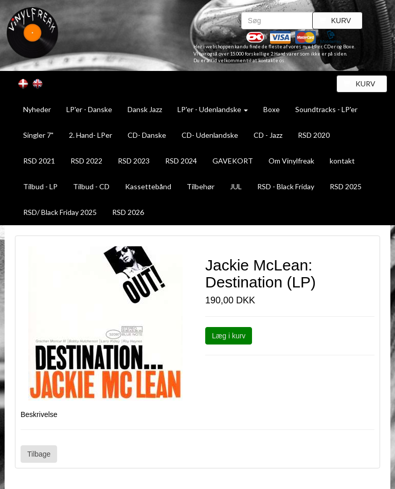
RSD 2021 (39, 160)
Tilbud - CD (91, 186)
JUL (236, 186)
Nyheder (37, 109)
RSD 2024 (181, 160)
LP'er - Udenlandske (212, 109)
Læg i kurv (228, 336)
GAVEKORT (232, 160)
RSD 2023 (134, 160)
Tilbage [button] (38, 454)
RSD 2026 (128, 212)
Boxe (271, 109)
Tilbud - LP (40, 186)
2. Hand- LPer (90, 135)
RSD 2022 (86, 160)
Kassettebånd (148, 186)
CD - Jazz (268, 135)
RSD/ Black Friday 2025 (60, 212)
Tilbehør (200, 186)
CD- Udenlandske (210, 135)
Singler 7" (38, 135)
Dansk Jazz (145, 109)
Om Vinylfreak (291, 160)
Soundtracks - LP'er (326, 109)
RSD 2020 (314, 135)
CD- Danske (147, 135)
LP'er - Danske (89, 109)
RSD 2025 (346, 186)
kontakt (342, 160)
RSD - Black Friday (285, 186)
